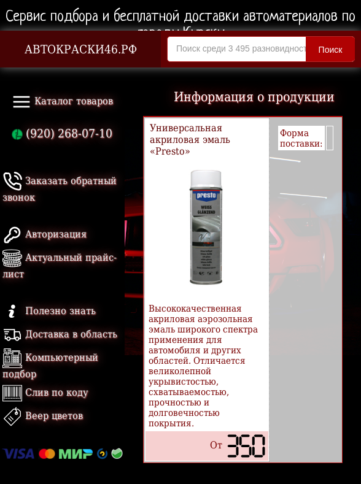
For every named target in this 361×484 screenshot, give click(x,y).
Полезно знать (49, 311)
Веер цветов (42, 415)
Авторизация (44, 234)
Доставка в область (59, 334)
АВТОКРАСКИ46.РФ (81, 49)
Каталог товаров (62, 102)
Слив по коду (45, 392)
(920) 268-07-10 (62, 133)
